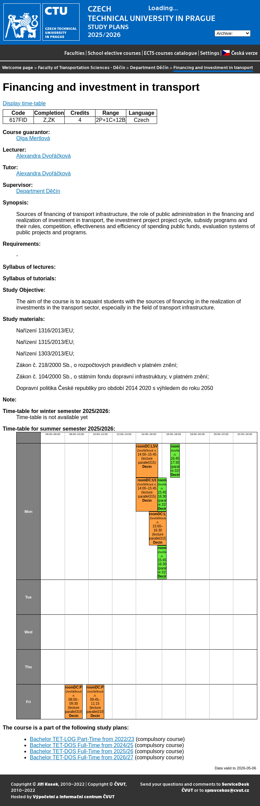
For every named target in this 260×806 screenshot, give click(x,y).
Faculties (74, 53)
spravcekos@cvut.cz (227, 789)
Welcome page (17, 67)
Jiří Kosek (47, 783)
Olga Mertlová (33, 138)
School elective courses (114, 53)
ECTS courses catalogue (170, 53)
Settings (209, 53)
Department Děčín (149, 67)
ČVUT (120, 783)
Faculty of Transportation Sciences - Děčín (81, 67)
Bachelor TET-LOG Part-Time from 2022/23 (82, 739)
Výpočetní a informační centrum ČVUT (73, 796)
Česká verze (239, 53)
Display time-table (24, 103)
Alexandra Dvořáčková (43, 156)
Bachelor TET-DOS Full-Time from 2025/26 (81, 751)
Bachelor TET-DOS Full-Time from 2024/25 (81, 745)
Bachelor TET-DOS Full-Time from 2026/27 (81, 757)
